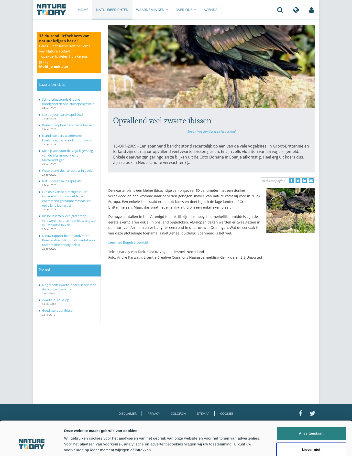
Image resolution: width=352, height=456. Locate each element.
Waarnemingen (152, 9)
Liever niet (311, 424)
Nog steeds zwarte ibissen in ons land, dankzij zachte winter (69, 287)
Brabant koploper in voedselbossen (68, 125)
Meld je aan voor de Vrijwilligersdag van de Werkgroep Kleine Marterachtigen (67, 155)
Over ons (186, 9)
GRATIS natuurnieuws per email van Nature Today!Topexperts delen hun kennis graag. (65, 56)
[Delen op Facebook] (291, 180)
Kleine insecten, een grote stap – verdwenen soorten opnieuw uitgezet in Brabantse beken (69, 220)
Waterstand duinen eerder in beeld (67, 170)
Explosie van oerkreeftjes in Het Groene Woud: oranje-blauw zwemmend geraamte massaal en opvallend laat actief (66, 199)
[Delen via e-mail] (311, 180)
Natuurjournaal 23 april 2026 (62, 181)
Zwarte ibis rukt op (55, 300)
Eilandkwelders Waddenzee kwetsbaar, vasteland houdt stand (67, 137)
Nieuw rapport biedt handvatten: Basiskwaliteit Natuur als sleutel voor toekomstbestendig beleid (68, 240)
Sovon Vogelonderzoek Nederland (211, 131)
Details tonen (264, 446)
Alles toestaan (311, 408)
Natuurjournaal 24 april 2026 (62, 114)
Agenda (211, 9)
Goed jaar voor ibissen (58, 310)
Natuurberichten (112, 9)
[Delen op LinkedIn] (304, 180)
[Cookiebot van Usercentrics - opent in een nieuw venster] (31, 446)
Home (83, 9)
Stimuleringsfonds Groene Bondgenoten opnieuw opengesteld (68, 101)
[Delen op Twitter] (298, 180)
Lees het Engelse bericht (128, 242)
